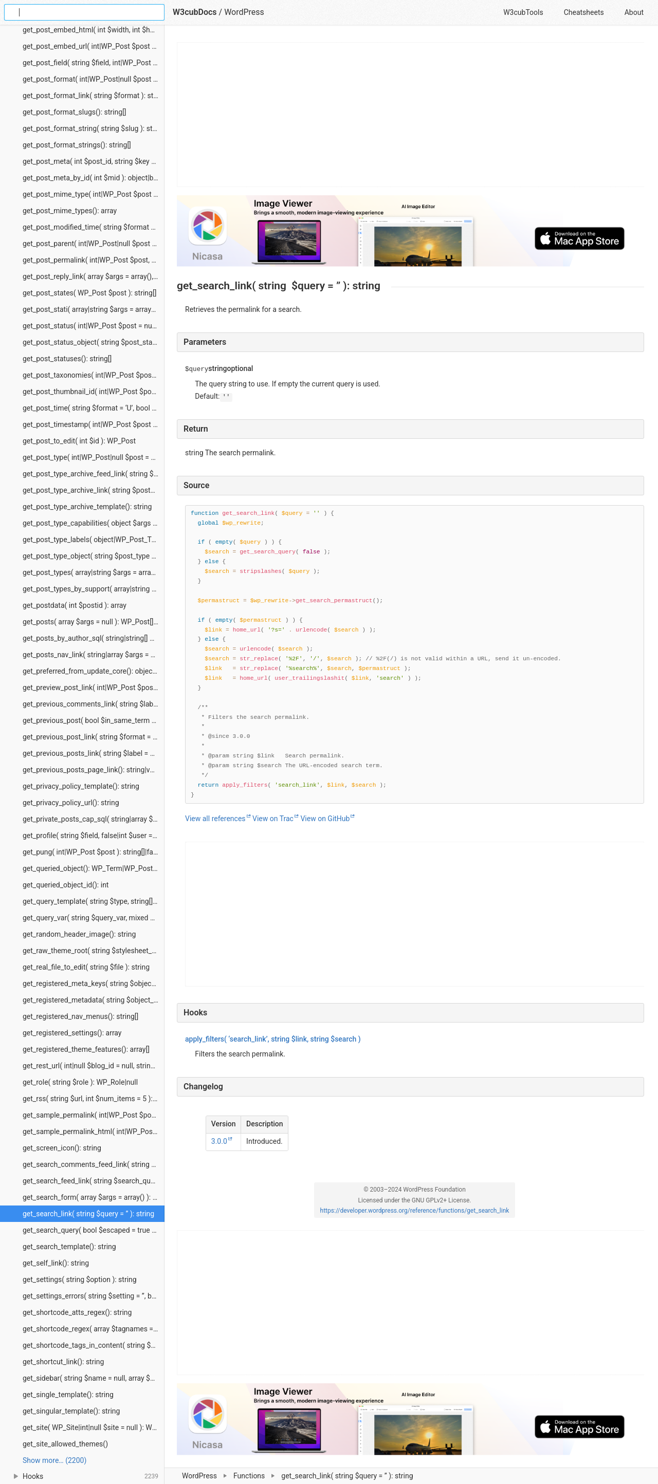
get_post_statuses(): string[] (67, 359)
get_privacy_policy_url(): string (71, 803)
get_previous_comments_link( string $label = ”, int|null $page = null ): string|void (93, 704)
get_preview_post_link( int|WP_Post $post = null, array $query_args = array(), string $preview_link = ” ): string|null (93, 687)
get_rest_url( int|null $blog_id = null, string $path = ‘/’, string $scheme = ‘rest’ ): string (93, 1066)
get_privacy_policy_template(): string (81, 786)
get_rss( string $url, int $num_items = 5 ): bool (93, 1099)
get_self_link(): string (56, 1263)
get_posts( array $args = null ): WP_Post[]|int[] (93, 622)
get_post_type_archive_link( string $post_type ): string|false (93, 490)
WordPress (199, 1476)
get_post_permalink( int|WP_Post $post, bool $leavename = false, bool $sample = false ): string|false (93, 260)
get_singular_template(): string (71, 1411)
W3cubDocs (195, 12)
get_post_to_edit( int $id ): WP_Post (79, 441)
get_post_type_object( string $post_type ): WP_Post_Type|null (93, 556)
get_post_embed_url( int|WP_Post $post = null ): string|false (93, 46)
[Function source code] (414, 654)
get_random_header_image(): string (79, 934)
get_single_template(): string (68, 1394)
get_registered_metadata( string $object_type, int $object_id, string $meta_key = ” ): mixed (93, 1000)
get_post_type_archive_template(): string (87, 507)
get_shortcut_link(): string (63, 1362)
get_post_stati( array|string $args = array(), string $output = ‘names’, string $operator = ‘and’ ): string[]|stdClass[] (93, 309)
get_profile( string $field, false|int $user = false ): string (93, 835)
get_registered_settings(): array (72, 1033)
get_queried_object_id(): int (65, 885)
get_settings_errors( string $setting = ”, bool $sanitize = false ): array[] (93, 1296)
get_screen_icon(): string (62, 1148)
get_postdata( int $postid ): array (74, 605)
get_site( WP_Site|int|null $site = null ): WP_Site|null (93, 1427)
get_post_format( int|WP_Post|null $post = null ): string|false (93, 79)
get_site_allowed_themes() (65, 1444)
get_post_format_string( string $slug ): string (93, 128)
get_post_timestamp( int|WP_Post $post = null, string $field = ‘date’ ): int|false (93, 424)
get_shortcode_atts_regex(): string (77, 1312)
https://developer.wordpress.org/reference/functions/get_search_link (414, 1210)
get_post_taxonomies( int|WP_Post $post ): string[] (93, 375)
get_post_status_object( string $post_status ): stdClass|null (93, 342)
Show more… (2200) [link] (54, 1460)
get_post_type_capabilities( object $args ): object (93, 523)
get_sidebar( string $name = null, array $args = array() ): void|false (93, 1378)
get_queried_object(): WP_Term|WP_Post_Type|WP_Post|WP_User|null (93, 868)
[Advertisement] (411, 115)
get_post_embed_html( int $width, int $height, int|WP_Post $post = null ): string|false (93, 30)
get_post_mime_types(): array (70, 211)
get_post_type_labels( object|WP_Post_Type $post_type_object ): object (93, 539)
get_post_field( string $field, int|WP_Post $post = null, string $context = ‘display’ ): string (93, 63)
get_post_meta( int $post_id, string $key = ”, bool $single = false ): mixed (93, 161)
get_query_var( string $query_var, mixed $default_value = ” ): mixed (93, 918)
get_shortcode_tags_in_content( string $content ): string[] (93, 1345)
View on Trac (273, 818)
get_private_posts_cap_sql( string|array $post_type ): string (93, 819)
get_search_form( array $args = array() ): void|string (93, 1197)
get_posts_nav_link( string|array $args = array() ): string (93, 655)
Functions (249, 1476)
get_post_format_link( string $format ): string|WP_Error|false (93, 95)
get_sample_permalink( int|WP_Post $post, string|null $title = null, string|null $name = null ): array (93, 1115)
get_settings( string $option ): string (80, 1279)
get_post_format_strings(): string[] (77, 145)
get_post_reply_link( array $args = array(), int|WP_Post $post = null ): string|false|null (93, 276)
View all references (215, 818)
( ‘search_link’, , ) (273, 1039)
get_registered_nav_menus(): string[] (80, 1016)
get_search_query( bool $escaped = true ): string (93, 1230)
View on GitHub (325, 818)
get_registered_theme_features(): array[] (86, 1049)
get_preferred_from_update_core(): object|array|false (93, 671)
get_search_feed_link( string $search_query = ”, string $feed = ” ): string (93, 1181)
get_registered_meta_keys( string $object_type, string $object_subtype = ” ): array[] (93, 983)
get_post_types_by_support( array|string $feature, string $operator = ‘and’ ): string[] (93, 589)
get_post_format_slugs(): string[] (74, 112)
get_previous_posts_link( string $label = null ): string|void (93, 753)
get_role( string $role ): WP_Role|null (80, 1082)
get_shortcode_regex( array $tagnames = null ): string (93, 1329)
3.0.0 (219, 1141)
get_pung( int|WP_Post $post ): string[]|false (92, 852)
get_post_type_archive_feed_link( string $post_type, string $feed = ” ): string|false (93, 474)
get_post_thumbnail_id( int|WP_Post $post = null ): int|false (93, 391)
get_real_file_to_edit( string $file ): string (86, 967)
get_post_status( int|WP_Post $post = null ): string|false (93, 326)
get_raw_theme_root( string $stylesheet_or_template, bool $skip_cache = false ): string (93, 951)
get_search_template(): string (69, 1246)
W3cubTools (523, 12)
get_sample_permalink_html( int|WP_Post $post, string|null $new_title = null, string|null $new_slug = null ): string (93, 1131)
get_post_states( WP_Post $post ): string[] (89, 293)
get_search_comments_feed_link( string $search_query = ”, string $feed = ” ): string (93, 1164)
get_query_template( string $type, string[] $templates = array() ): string (93, 901)
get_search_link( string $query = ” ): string (88, 1214)
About (634, 12)
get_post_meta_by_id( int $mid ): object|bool (93, 178)
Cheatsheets (584, 12)
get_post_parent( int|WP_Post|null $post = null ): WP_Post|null (93, 243)
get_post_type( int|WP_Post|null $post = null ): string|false (93, 457)
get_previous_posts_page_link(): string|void (91, 770)
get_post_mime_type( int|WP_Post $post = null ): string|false (93, 194)
